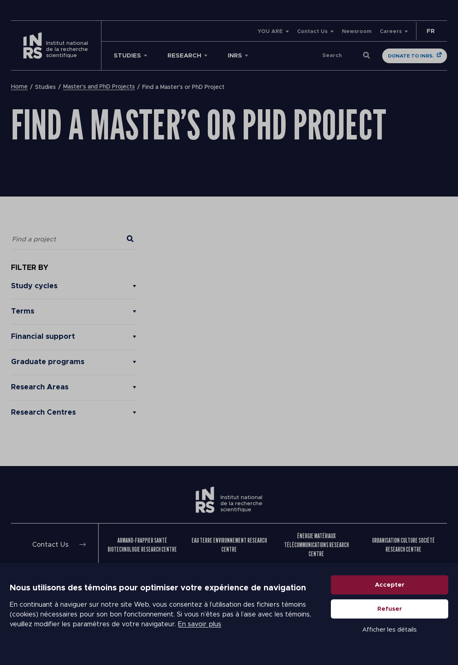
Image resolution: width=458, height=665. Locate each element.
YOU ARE (270, 31)
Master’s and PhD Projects (99, 87)
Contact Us (312, 31)
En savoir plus (199, 624)
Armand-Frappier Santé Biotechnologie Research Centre (142, 545)
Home (19, 87)
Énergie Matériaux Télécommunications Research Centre (316, 545)
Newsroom (357, 31)
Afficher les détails (389, 630)
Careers (391, 31)
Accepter (390, 585)
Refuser (389, 609)
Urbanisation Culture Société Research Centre (403, 545)
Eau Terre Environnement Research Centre (229, 545)
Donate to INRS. (411, 55)
